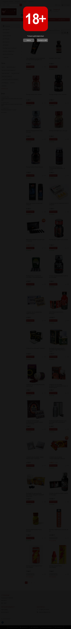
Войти (29, 40)
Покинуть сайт (42, 40)
